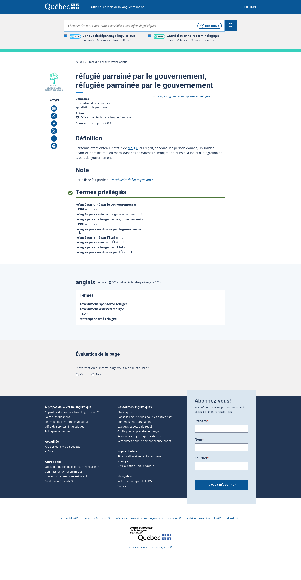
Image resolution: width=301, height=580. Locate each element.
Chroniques (124, 412)
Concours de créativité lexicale (64, 476)
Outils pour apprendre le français (139, 431)
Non (99, 374)
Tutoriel (122, 486)
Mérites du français (57, 481)
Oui (82, 374)
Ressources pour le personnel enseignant (144, 440)
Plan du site (233, 518)
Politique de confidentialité (202, 518)
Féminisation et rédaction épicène (139, 456)
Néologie (123, 461)
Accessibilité (68, 518)
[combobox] (144, 25)
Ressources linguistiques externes (139, 436)
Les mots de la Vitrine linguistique (67, 421)
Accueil (80, 62)
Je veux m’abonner (222, 484)
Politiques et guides (57, 431)
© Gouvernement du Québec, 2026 (149, 547)
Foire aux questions (57, 416)
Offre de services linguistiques (64, 426)
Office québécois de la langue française (117, 7)
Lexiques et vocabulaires (133, 426)
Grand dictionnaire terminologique (107, 62)
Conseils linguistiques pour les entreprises (145, 416)
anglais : (184, 96)
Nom (199, 439)
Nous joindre (249, 6)
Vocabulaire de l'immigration (130, 180)
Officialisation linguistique (134, 465)
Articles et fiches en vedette (62, 446)
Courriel (202, 458)
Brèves (49, 451)
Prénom (201, 421)
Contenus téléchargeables (134, 421)
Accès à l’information (95, 518)
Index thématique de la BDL (135, 481)
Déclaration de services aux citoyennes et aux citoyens (147, 518)
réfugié (133, 148)
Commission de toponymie (62, 471)
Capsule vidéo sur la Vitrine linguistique (70, 412)
